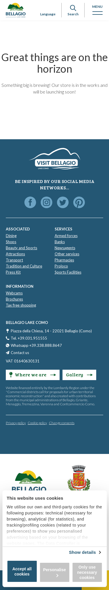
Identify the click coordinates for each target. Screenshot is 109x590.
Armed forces (66, 235)
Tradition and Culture (24, 266)
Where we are (32, 374)
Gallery (79, 374)
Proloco (61, 266)
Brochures (14, 299)
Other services (67, 254)
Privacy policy (16, 423)
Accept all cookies (21, 571)
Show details (82, 552)
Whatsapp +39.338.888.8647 (36, 345)
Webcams (14, 293)
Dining (11, 235)
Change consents (61, 423)
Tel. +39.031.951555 (29, 338)
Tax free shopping (21, 305)
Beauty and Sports (21, 247)
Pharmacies (64, 260)
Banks (60, 241)
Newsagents (65, 247)
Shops (11, 241)
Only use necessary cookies (87, 572)
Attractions (15, 254)
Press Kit (13, 272)
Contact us (20, 352)
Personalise (54, 572)
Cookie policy (37, 423)
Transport (14, 260)
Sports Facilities (68, 272)
